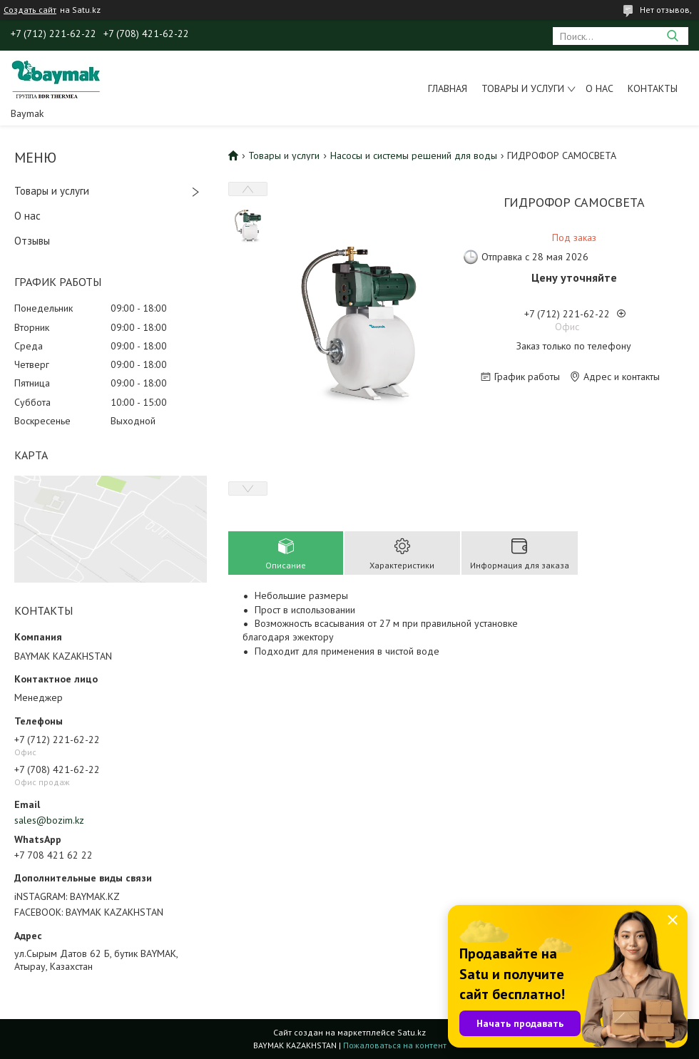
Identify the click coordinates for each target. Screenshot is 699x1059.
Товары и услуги (522, 88)
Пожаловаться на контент (395, 1045)
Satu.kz (411, 1032)
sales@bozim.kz (49, 820)
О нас (599, 88)
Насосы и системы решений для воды (413, 155)
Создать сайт (30, 10)
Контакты (653, 88)
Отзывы (32, 240)
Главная (447, 88)
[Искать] (672, 36)
